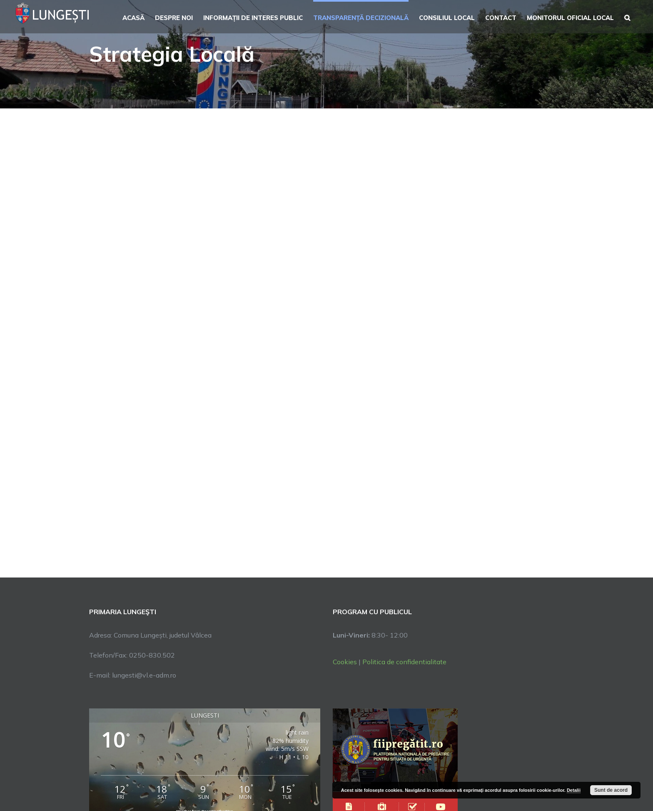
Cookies (345, 662)
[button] (627, 16)
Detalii (574, 790)
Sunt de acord (611, 790)
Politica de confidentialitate (404, 662)
